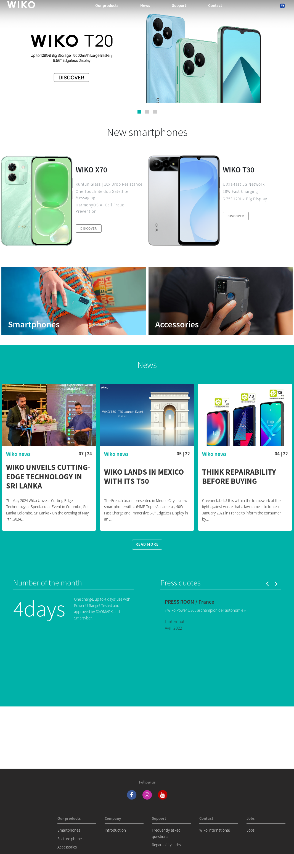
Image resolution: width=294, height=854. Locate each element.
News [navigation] (145, 5)
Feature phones (70, 838)
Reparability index (166, 844)
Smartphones (68, 830)
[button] (139, 111)
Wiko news (18, 454)
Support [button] (179, 5)
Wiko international (214, 830)
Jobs (251, 830)
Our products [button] (106, 5)
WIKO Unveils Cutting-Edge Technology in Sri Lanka (48, 477)
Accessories (67, 847)
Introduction (115, 830)
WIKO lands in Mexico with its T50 (144, 476)
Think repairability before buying (239, 476)
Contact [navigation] (215, 5)
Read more (147, 544)
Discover (88, 228)
